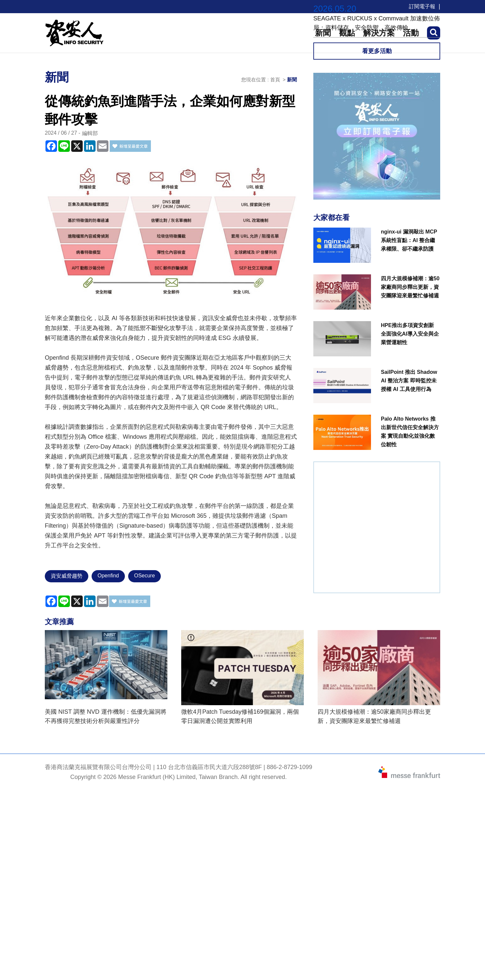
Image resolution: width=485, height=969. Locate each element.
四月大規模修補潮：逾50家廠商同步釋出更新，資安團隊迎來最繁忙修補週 (374, 716)
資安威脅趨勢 (66, 576)
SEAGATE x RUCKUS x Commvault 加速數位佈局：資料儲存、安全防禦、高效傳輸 (376, 23)
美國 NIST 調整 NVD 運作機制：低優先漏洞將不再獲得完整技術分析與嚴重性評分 (105, 716)
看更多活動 (377, 51)
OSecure (144, 575)
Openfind (108, 575)
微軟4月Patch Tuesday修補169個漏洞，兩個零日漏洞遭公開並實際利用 (240, 716)
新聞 (292, 79)
